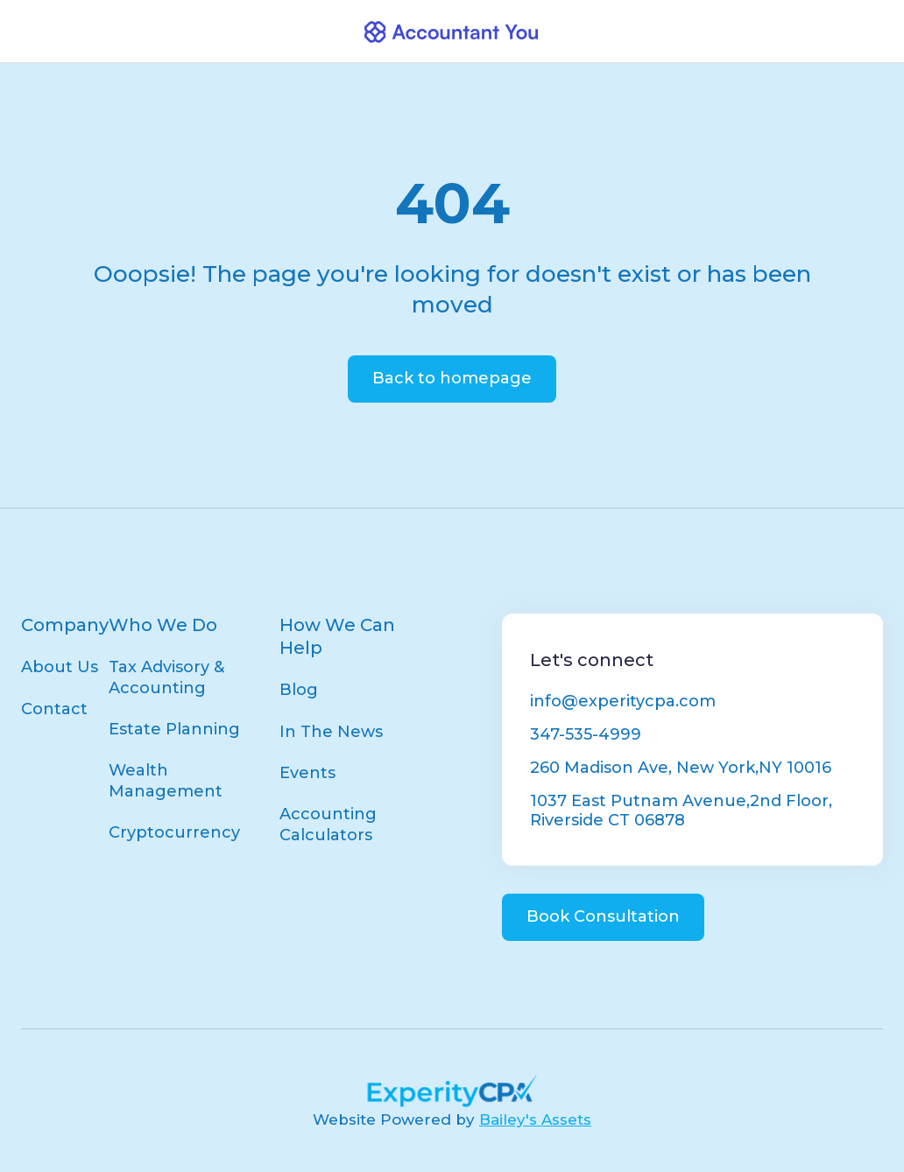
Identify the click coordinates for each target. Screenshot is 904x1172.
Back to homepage (452, 378)
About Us (59, 667)
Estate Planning (174, 729)
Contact (54, 709)
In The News (331, 731)
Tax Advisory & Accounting (166, 677)
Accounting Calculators (328, 824)
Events (307, 773)
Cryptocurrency (174, 832)
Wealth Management (165, 780)
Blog (298, 689)
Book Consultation (603, 916)
